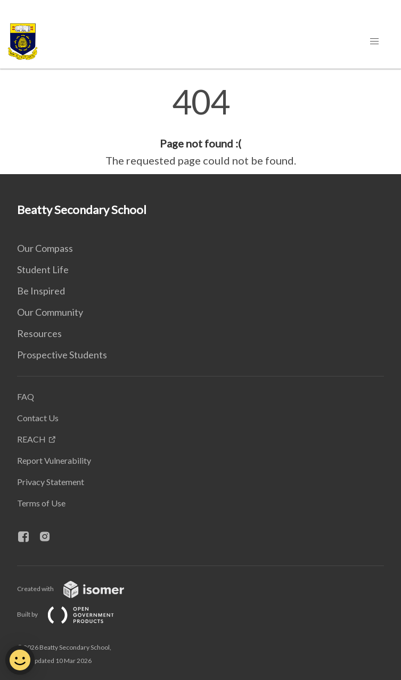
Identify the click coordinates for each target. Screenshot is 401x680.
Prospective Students (62, 355)
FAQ (25, 396)
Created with (79, 589)
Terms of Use (41, 503)
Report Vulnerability (54, 460)
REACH (31, 439)
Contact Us (38, 418)
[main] (200, 127)
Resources (39, 333)
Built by (74, 614)
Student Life (43, 269)
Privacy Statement (50, 482)
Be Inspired (41, 291)
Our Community (50, 312)
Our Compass (45, 248)
